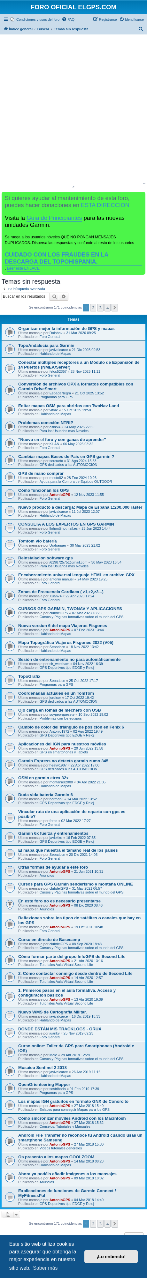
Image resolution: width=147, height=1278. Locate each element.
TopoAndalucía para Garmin (46, 345)
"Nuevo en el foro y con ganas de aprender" (62, 439)
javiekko (56, 838)
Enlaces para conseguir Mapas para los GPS (75, 1109)
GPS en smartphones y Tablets (64, 752)
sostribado (58, 1089)
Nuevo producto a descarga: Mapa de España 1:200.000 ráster (80, 507)
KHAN (54, 444)
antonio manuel (62, 579)
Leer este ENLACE (23, 268)
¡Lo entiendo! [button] (111, 1256)
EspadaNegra (60, 393)
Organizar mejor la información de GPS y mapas (66, 328)
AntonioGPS (60, 495)
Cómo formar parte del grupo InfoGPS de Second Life (72, 956)
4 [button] (107, 307)
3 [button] (100, 307)
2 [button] (93, 307)
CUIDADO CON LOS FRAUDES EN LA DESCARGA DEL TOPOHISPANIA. (57, 258)
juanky (55, 1033)
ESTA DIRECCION (105, 205)
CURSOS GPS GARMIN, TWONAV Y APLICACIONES (70, 608)
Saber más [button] (45, 1268)
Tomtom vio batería (37, 541)
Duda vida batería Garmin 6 (45, 794)
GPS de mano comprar (41, 473)
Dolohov (56, 333)
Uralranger (58, 545)
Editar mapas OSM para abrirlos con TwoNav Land (68, 405)
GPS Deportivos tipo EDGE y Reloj (67, 667)
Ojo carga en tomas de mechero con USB (59, 710)
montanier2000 (61, 782)
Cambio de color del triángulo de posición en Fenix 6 (71, 727)
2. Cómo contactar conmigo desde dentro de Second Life (75, 973)
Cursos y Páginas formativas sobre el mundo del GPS (82, 617)
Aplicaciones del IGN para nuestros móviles (62, 744)
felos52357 (58, 371)
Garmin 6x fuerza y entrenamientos (53, 833)
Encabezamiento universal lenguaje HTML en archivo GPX (76, 574)
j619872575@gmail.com (69, 562)
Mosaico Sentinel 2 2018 (42, 1067)
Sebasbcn (57, 647)
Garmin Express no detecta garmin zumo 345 (63, 761)
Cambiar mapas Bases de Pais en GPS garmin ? (66, 456)
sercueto (56, 461)
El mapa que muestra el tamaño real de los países (68, 850)
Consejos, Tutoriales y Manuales (65, 1126)
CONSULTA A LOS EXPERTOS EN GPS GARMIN (66, 524)
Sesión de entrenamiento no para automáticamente (69, 659)
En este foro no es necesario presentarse (59, 901)
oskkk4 (55, 427)
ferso (53, 821)
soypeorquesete (62, 714)
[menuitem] (35, 19)
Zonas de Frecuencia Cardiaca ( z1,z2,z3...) (61, 591)
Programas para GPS (56, 397)
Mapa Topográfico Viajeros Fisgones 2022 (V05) (65, 642)
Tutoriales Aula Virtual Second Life (66, 965)
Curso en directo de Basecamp (49, 939)
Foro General (50, 337)
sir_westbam (59, 664)
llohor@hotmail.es (64, 528)
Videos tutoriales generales (61, 1148)
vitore (54, 410)
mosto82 (56, 478)
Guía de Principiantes (54, 218)
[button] (115, 307)
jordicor (55, 697)
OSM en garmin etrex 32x (43, 777)
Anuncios (47, 875)
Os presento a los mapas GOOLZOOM (56, 1157)
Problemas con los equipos (61, 718)
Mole (53, 1055)
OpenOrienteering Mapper (44, 1084)
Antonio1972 (59, 731)
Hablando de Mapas (55, 353)
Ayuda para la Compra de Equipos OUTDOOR (76, 481)
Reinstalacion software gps (45, 558)
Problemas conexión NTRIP (45, 422)
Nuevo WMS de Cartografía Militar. (52, 1012)
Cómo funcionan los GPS (43, 490)
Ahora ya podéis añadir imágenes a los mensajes (67, 1173)
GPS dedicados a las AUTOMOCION (68, 465)
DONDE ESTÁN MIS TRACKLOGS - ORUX (59, 1029)
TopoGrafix (29, 676)
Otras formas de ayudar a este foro (53, 867)
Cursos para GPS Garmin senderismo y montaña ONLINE (75, 884)
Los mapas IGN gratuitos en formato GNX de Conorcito (73, 1101)
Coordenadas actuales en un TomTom (56, 693)
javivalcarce (59, 350)
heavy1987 (58, 765)
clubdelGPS (59, 613)
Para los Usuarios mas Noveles (64, 431)
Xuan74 (56, 596)
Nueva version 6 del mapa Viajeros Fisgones (62, 625)
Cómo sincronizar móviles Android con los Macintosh (72, 1118)
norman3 (56, 799)
